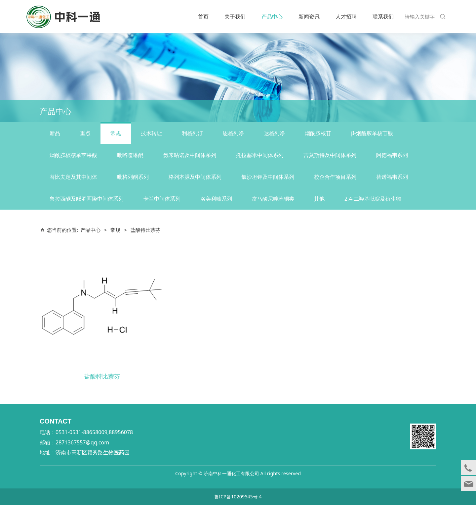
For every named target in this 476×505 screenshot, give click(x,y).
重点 (85, 133)
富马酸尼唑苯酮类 (273, 198)
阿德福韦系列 (392, 155)
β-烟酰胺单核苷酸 (372, 133)
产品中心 (272, 16)
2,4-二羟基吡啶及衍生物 (372, 198)
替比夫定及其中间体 (73, 176)
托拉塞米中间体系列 (260, 155)
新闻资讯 (309, 16)
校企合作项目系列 (335, 176)
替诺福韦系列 (392, 176)
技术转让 (151, 133)
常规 (115, 133)
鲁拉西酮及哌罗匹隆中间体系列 (87, 198)
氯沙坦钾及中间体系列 (267, 176)
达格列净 (274, 133)
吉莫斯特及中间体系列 (329, 155)
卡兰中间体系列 (161, 198)
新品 (55, 133)
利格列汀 (192, 133)
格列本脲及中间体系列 (195, 176)
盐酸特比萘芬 (102, 376)
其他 (319, 198)
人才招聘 (346, 16)
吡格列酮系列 (133, 176)
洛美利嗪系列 (216, 198)
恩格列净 (233, 133)
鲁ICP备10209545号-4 (237, 496)
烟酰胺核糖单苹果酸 (73, 155)
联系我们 (383, 16)
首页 (203, 16)
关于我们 (235, 16)
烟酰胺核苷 (318, 133)
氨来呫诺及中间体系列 (189, 155)
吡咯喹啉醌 (130, 155)
